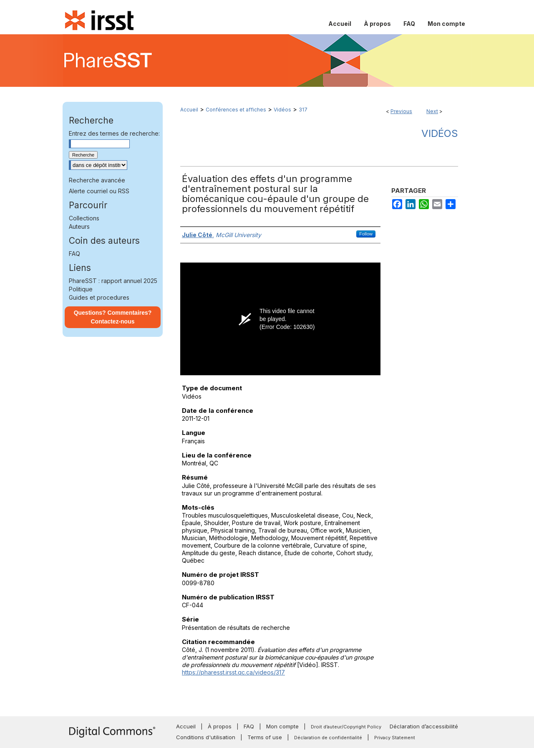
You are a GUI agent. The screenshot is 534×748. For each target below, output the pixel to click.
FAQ (74, 253)
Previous (401, 111)
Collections (84, 218)
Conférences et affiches (236, 109)
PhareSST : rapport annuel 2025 (113, 280)
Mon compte (282, 726)
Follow (366, 233)
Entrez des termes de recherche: (114, 133)
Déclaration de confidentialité (328, 737)
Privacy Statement (394, 737)
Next (432, 111)
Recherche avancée (97, 180)
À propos (220, 726)
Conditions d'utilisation (205, 737)
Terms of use (264, 737)
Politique (81, 289)
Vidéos (282, 109)
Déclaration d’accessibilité (424, 726)
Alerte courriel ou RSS (99, 191)
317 (303, 109)
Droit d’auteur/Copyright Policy (346, 727)
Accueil (189, 109)
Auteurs (79, 226)
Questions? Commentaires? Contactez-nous (113, 317)
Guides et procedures (99, 297)
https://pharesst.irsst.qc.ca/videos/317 (233, 672)
